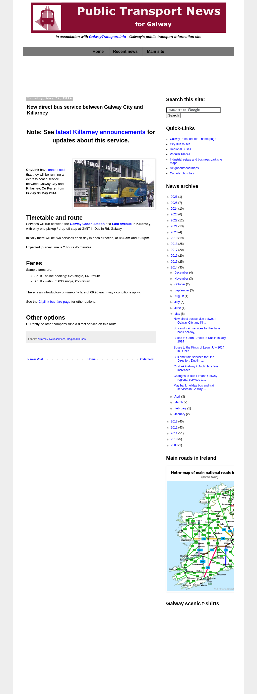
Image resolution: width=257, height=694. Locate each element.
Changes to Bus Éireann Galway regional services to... (195, 377)
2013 (174, 421)
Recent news (125, 51)
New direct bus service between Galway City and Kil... (195, 320)
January (180, 414)
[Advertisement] (128, 75)
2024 (174, 208)
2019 (174, 238)
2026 (174, 197)
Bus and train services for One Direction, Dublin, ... (194, 358)
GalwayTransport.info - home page (193, 139)
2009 (174, 445)
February (180, 408)
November (181, 278)
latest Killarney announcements (101, 132)
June (178, 308)
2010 (174, 439)
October (180, 284)
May (177, 314)
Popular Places (180, 154)
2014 (174, 267)
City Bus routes (180, 144)
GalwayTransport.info (107, 37)
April (177, 396)
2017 (174, 250)
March (179, 402)
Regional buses (76, 338)
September (182, 290)
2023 (174, 214)
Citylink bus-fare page (54, 301)
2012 (174, 427)
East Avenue (122, 224)
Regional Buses (180, 149)
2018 (174, 244)
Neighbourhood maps (184, 168)
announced (56, 170)
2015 (174, 261)
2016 (174, 255)
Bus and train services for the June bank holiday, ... (197, 330)
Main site (155, 51)
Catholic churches (182, 173)
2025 (174, 203)
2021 (174, 226)
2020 (174, 232)
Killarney (43, 338)
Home (98, 51)
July (177, 302)
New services (57, 338)
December (181, 272)
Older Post (147, 359)
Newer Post (35, 359)
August (179, 296)
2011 (174, 433)
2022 (174, 220)
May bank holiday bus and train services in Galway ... (194, 387)
